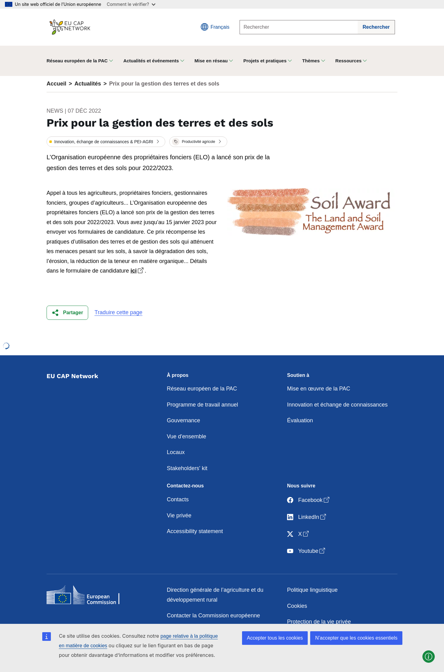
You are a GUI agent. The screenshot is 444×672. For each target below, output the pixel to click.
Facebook (309, 500)
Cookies (297, 606)
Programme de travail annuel (202, 405)
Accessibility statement (195, 531)
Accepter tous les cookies (275, 638)
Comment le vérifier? (131, 4)
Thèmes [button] (311, 60)
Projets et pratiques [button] (264, 60)
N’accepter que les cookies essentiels (356, 638)
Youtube (306, 551)
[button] (106, 141)
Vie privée (179, 515)
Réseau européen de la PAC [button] (77, 60)
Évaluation (300, 420)
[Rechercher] (299, 27)
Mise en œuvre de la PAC (318, 389)
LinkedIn (307, 517)
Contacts (178, 499)
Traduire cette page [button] (118, 312)
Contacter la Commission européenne (213, 615)
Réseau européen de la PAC (202, 389)
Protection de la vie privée (319, 622)
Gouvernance (183, 420)
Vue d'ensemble (186, 436)
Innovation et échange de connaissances (337, 405)
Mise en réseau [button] (211, 60)
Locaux (176, 452)
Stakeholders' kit (187, 468)
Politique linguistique (312, 590)
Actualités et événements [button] (151, 60)
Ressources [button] (348, 60)
